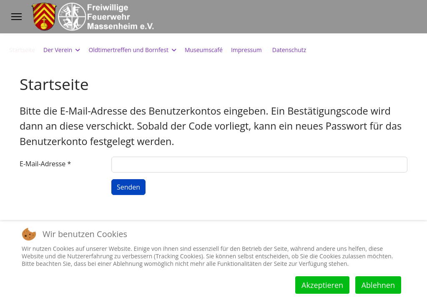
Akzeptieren (322, 285)
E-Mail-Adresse (45, 163)
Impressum (246, 50)
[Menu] (16, 16)
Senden (128, 187)
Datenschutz (289, 50)
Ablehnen (378, 285)
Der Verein (57, 50)
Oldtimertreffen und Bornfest (128, 50)
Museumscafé (204, 50)
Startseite (22, 50)
